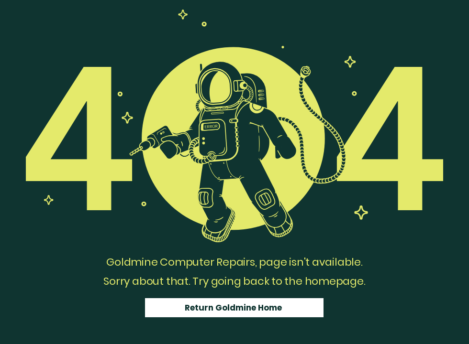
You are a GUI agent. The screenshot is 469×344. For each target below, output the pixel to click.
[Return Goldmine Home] (234, 307)
